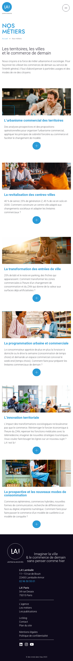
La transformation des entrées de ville (32, 269)
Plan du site (25, 625)
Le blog (23, 618)
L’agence (24, 604)
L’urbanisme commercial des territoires (33, 120)
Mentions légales (28, 632)
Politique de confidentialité (33, 635)
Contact (23, 621)
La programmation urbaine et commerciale (36, 343)
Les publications (28, 611)
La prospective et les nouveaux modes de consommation (35, 493)
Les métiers (25, 607)
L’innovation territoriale (21, 418)
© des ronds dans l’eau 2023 (36, 657)
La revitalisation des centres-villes (29, 195)
